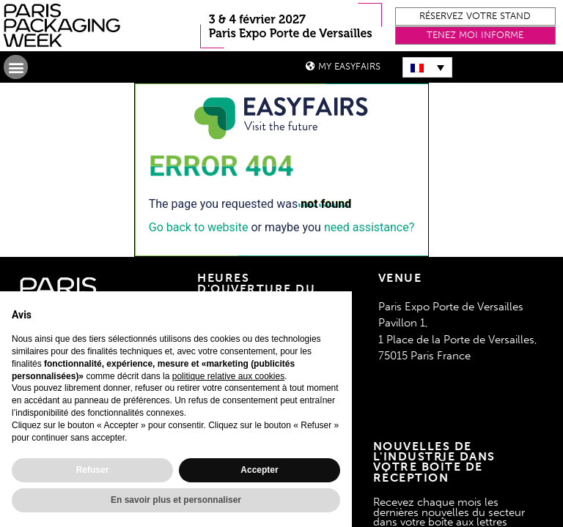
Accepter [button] (259, 470)
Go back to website (199, 227)
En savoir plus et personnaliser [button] (176, 500)
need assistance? (369, 227)
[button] (475, 16)
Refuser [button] (92, 470)
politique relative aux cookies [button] (228, 376)
